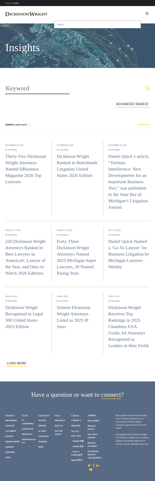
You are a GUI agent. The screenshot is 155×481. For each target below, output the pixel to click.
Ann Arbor (11, 420)
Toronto (76, 420)
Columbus (10, 431)
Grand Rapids (12, 441)
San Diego (60, 420)
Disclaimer (93, 420)
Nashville (27, 434)
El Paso (42, 431)
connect (111, 394)
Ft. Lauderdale (28, 422)
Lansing (9, 447)
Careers (125, 11)
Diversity (106, 11)
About (142, 11)
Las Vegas (43, 436)
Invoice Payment (92, 445)
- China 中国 (77, 441)
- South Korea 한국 (76, 453)
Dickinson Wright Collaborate (95, 455)
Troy (8, 457)
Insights (16, 3)
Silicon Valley (58, 433)
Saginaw (10, 452)
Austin (42, 420)
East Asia (76, 436)
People (88, 11)
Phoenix (42, 441)
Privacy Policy (92, 428)
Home (7, 3)
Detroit (9, 436)
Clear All (143, 125)
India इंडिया (76, 460)
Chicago (10, 425)
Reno (41, 447)
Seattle (59, 425)
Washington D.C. (29, 441)
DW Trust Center (93, 436)
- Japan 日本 (77, 446)
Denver (42, 425)
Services (53, 11)
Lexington (27, 429)
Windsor (75, 425)
